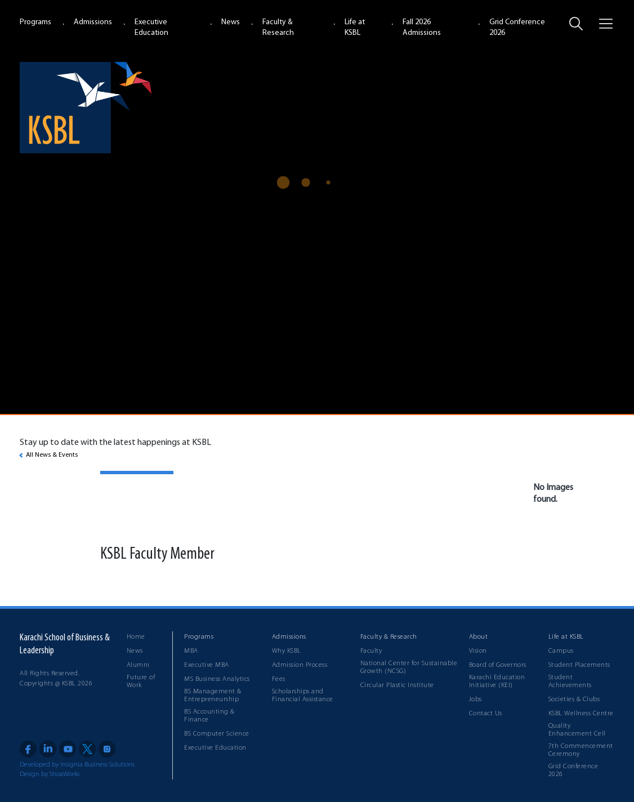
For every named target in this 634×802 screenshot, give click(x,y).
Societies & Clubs (574, 699)
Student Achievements (570, 681)
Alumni (138, 665)
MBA (191, 651)
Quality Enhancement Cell (577, 730)
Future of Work (141, 681)
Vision (478, 651)
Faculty (371, 651)
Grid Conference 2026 (573, 770)
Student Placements (579, 665)
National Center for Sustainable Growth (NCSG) (409, 667)
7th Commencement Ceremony (580, 750)
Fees (278, 679)
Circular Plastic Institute (397, 685)
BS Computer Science (216, 733)
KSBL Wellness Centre (581, 713)
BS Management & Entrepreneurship (213, 695)
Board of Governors (497, 665)
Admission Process (300, 665)
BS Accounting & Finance (209, 716)
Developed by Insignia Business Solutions (77, 764)
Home (136, 637)
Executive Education (215, 748)
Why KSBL (286, 651)
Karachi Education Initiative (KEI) (497, 681)
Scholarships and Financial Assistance (302, 695)
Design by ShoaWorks (49, 774)
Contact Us (485, 713)
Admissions (93, 22)
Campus (561, 651)
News (230, 22)
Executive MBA (206, 665)
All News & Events (52, 455)
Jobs (475, 699)
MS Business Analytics (217, 679)
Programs (35, 22)
